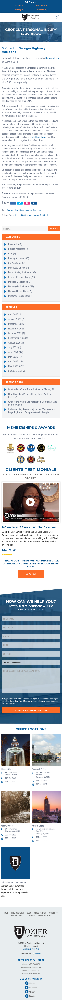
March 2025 (14, 366)
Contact (31, 916)
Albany (20, 10)
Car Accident (13, 210)
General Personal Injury (19, 277)
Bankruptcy (13, 244)
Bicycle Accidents (16, 248)
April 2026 (13, 314)
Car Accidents (52, 58)
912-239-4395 (41, 780)
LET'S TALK (31, 574)
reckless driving (39, 137)
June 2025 (13, 352)
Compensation (25, 210)
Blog (10, 253)
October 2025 (15, 333)
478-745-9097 (10, 781)
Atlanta (42, 10)
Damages (37, 210)
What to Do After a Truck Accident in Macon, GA (31, 389)
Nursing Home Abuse (18, 291)
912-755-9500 (35, 967)
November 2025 (16, 328)
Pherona (38, 953)
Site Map (35, 949)
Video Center (40, 913)
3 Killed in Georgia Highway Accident (31, 215)
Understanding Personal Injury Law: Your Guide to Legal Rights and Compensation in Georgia (31, 411)
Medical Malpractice (18, 281)
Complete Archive (16, 370)
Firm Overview (17, 913)
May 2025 (13, 356)
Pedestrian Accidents (18, 295)
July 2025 (13, 347)
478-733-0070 (34, 964)
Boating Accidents (17, 258)
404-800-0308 (41, 837)
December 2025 (16, 323)
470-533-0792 (41, 841)
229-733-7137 (34, 970)
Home (5, 913)
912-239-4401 (41, 784)
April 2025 (13, 361)
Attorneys (54, 913)
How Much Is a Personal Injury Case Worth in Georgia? (29, 396)
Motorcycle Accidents (18, 286)
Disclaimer (27, 949)
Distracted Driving (16, 267)
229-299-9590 (10, 835)
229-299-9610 (10, 838)
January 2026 (14, 319)
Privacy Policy (44, 916)
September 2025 (16, 338)
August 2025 (14, 342)
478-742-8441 (10, 778)
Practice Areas (18, 916)
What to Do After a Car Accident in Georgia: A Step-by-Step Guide (33, 403)
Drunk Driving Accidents (19, 272)
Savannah (42, 5)
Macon (20, 5)
